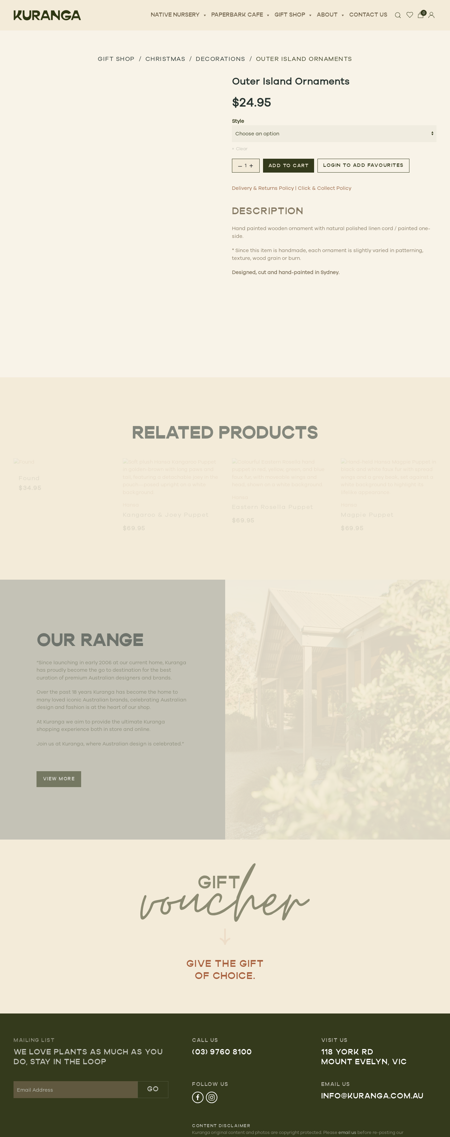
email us (347, 1132)
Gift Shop (294, 15)
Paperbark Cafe (240, 15)
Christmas (165, 58)
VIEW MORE (59, 779)
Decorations (220, 58)
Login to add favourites (363, 165)
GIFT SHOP (116, 58)
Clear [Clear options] (241, 148)
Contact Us (368, 15)
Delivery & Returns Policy (263, 188)
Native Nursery (179, 15)
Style (238, 121)
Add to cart (288, 166)
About (331, 15)
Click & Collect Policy (324, 188)
